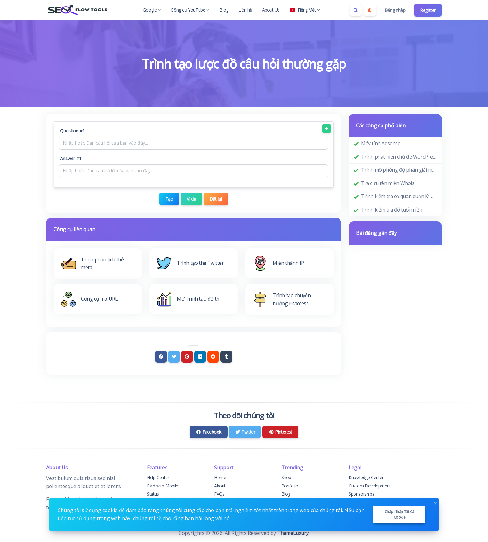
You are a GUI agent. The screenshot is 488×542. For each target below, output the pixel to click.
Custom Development (370, 485)
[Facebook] (161, 357)
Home (220, 477)
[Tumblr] (226, 357)
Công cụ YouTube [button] (190, 10)
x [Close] (435, 503)
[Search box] (356, 10)
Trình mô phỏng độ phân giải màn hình (399, 169)
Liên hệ (245, 10)
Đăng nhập (395, 10)
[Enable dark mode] (370, 10)
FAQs (219, 494)
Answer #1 (71, 158)
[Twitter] (174, 357)
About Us (271, 10)
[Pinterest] (187, 357)
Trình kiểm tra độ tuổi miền (391, 209)
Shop (286, 477)
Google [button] (152, 10)
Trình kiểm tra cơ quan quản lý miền (399, 196)
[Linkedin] (200, 357)
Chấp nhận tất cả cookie (400, 514)
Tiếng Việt (305, 10)
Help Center (158, 477)
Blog (223, 10)
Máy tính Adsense (381, 143)
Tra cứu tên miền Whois (387, 183)
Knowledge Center (366, 477)
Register (428, 10)
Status (153, 494)
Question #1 (72, 131)
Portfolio (289, 485)
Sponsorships (361, 494)
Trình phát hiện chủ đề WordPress (399, 156)
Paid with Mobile (162, 485)
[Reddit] (213, 357)
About (220, 485)
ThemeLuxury (293, 533)
